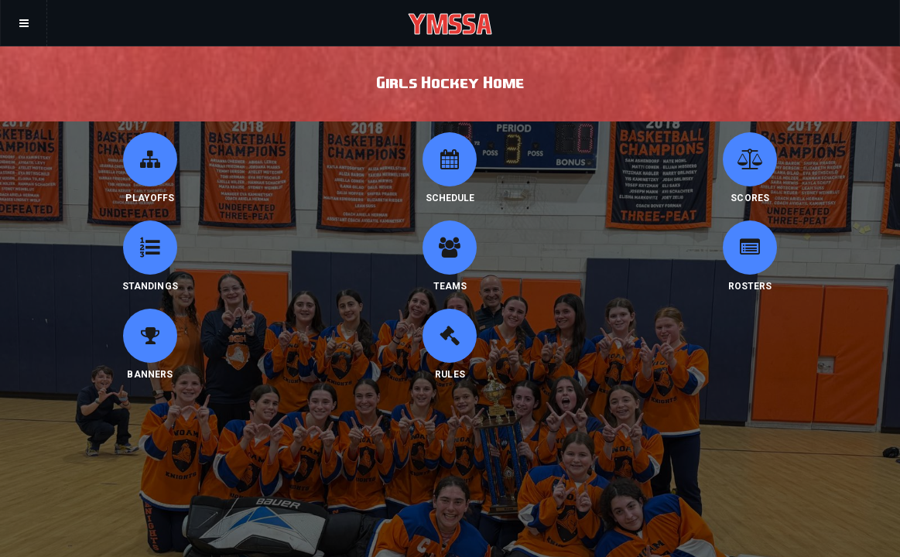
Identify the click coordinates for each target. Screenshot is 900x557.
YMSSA (450, 23)
